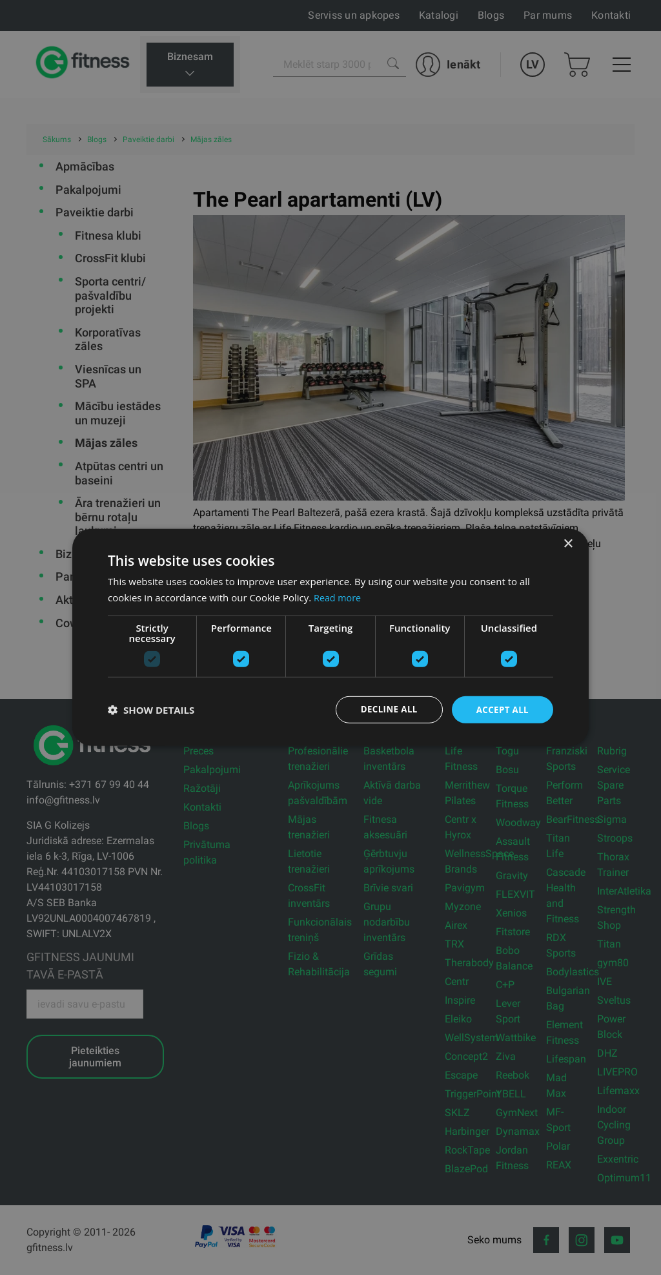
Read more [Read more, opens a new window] (338, 596)
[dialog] (330, 637)
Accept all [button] (501, 709)
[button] (151, 710)
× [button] (568, 543)
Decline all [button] (384, 709)
